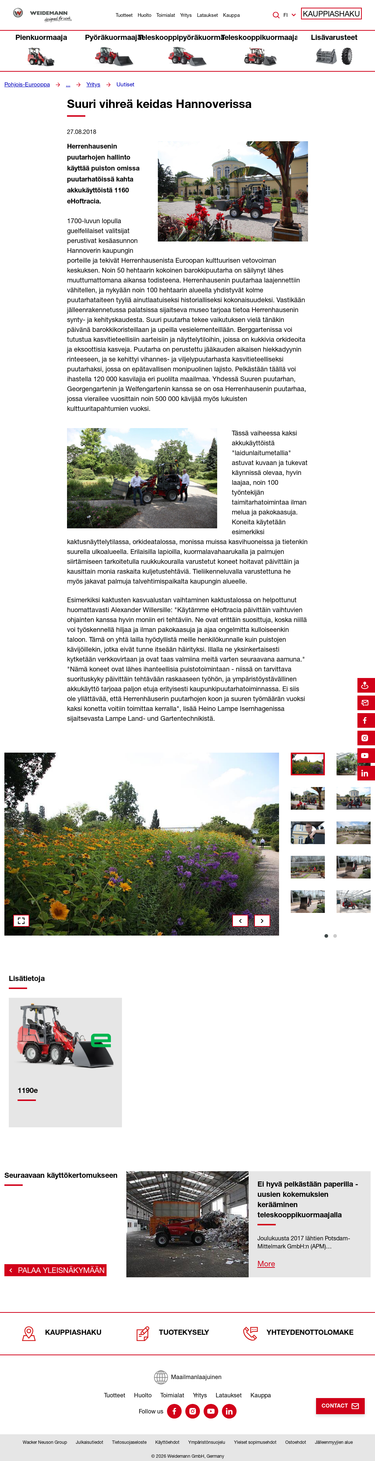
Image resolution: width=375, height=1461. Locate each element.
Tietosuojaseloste (129, 1440)
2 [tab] (335, 936)
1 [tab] (326, 936)
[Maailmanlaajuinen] (187, 1373)
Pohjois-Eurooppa (24, 84)
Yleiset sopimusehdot (255, 1440)
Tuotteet (124, 15)
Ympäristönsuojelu (206, 1440)
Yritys (186, 15)
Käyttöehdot (167, 1440)
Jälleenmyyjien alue (334, 1440)
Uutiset (119, 84)
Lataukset (207, 15)
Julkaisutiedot (89, 1440)
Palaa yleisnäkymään (53, 1266)
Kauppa (231, 15)
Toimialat (165, 15)
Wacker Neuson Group (45, 1440)
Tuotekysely (175, 1332)
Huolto (144, 15)
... (64, 84)
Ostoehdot (295, 1440)
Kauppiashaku (335, 15)
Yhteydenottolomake (300, 1332)
